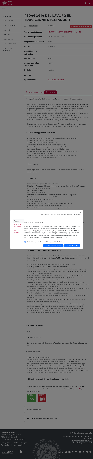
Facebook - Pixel (57, 242)
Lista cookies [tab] (16, 232)
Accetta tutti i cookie (72, 246)
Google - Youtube (42, 242)
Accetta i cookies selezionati (53, 246)
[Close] (80, 212)
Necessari (30, 242)
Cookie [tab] (16, 221)
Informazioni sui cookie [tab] (18, 226)
